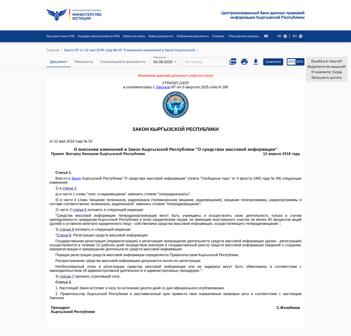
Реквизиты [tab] (84, 61)
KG (282, 36)
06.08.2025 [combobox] (163, 62)
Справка (218, 36)
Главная (53, 50)
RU (297, 36)
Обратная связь (134, 36)
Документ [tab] (59, 61)
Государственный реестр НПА (99, 36)
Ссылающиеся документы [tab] (123, 61)
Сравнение (273, 61)
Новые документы (160, 36)
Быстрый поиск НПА (61, 36)
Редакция (159, 57)
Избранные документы (193, 36)
